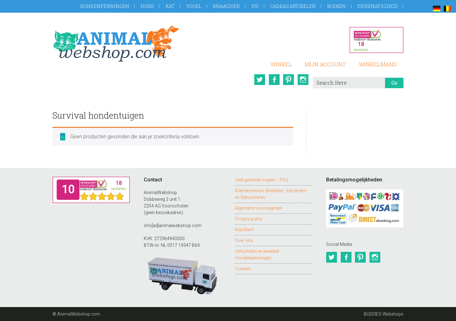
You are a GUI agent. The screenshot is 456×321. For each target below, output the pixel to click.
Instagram (303, 79)
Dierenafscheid (377, 6)
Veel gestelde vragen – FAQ (261, 179)
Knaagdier (226, 6)
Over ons (244, 240)
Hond (147, 6)
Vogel (193, 6)
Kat (170, 6)
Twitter (259, 79)
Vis (255, 6)
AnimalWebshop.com (116, 43)
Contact (243, 268)
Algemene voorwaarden (258, 208)
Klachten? (244, 229)
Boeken (336, 6)
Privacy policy (249, 218)
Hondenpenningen (104, 6)
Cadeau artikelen (293, 6)
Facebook (274, 79)
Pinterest (288, 79)
